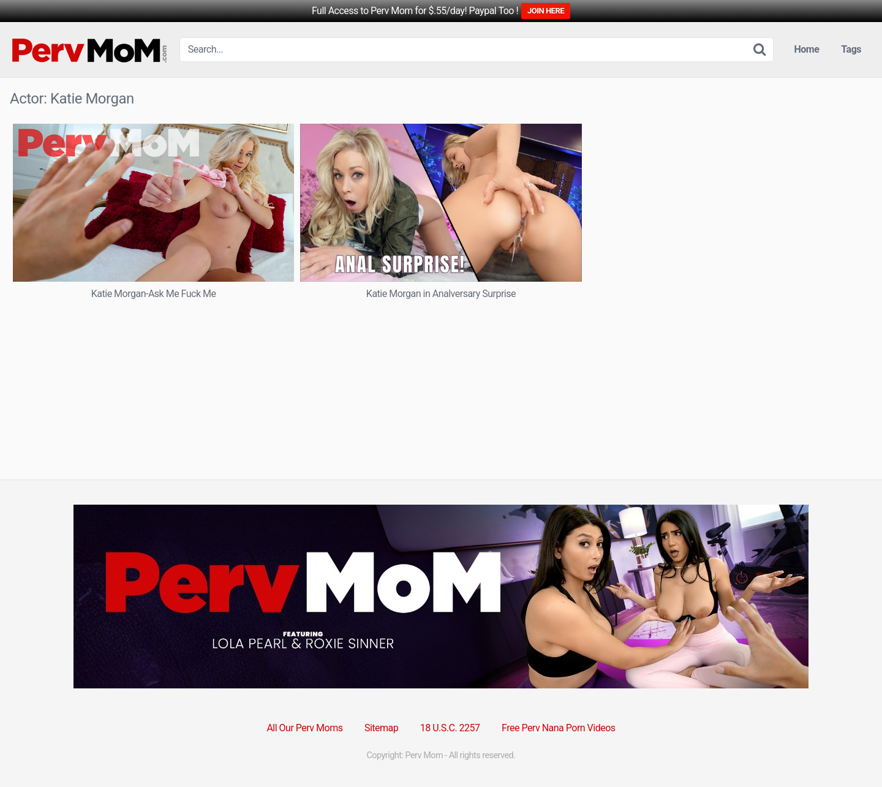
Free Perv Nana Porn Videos (559, 728)
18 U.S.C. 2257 (450, 728)
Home (807, 49)
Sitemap (381, 728)
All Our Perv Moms (304, 728)
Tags (851, 49)
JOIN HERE (545, 10)
